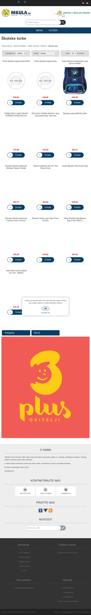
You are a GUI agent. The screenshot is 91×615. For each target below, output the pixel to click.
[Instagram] (45, 510)
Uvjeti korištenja (24, 566)
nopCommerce (85, 612)
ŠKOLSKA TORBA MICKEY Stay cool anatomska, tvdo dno (45, 114)
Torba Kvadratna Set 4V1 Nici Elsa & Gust (45, 167)
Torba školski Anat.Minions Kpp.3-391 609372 (75, 219)
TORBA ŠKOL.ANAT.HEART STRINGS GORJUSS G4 (16, 114)
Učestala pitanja (68, 592)
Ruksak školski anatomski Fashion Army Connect (16, 219)
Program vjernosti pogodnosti (24, 588)
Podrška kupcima (68, 588)
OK (45, 309)
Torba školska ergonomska (45, 61)
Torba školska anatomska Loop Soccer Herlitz (75, 62)
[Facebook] (40, 510)
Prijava (10, 3)
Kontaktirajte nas (68, 597)
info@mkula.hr (66, 493)
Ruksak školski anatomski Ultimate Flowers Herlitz (16, 167)
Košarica (23, 3)
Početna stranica (6, 46)
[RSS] (50, 510)
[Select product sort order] (48, 53)
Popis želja (16, 3)
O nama (24, 570)
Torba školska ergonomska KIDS (16, 61)
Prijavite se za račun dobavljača (68, 601)
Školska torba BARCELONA (75, 113)
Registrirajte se (4, 3)
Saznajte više (45, 313)
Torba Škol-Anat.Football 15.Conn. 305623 (16, 272)
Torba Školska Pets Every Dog (75, 166)
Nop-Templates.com (67, 612)
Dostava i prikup (24, 557)
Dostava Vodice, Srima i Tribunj (68, 553)
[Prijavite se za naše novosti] (43, 528)
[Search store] (43, 22)
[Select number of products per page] (74, 53)
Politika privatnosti (24, 561)
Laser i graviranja (24, 553)
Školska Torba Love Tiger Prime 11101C (45, 219)
